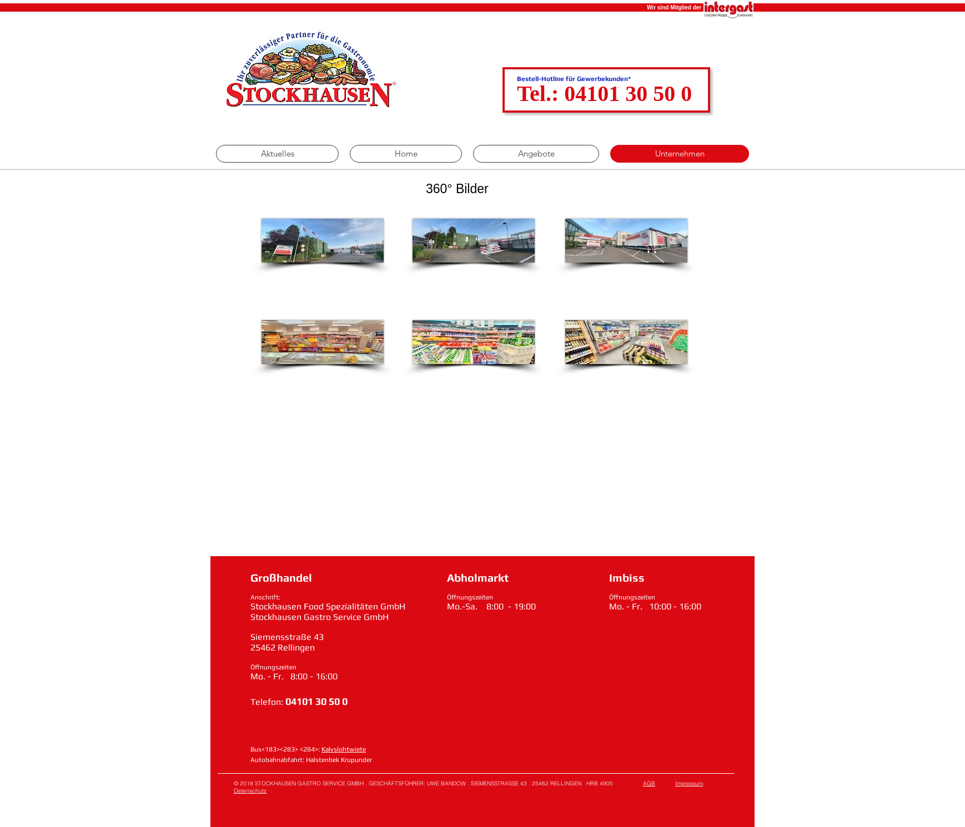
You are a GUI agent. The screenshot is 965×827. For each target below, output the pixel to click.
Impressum (689, 783)
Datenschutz (250, 790)
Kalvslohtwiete (343, 749)
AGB (649, 783)
